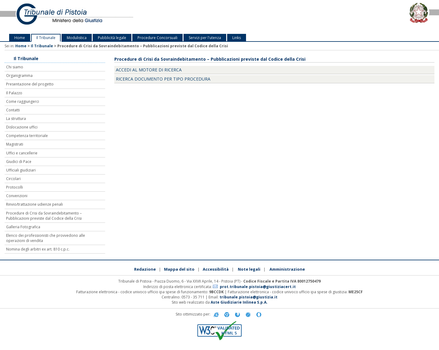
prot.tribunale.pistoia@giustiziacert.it (258, 286)
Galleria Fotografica (23, 226)
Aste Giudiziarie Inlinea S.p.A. (239, 302)
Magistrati (14, 144)
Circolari (13, 178)
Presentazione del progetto (30, 84)
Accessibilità (216, 269)
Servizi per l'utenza (205, 37)
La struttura (16, 118)
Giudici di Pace (18, 161)
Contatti (13, 110)
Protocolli (14, 187)
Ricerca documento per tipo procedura (163, 79)
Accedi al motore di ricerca (149, 70)
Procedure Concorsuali (157, 37)
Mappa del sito (179, 269)
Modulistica (77, 37)
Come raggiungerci (22, 101)
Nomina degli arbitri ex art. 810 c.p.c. (38, 249)
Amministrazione (287, 269)
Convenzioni (16, 195)
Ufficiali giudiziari (21, 170)
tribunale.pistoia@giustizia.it (248, 297)
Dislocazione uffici (21, 127)
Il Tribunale (45, 37)
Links (236, 37)
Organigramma (19, 75)
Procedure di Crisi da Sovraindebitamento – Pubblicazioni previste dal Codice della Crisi (44, 216)
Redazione (145, 269)
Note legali (249, 269)
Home (19, 37)
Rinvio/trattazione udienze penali (34, 204)
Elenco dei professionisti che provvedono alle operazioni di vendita (45, 238)
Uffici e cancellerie (21, 153)
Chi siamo (14, 67)
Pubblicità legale (112, 37)
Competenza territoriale (27, 135)
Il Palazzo (14, 93)
